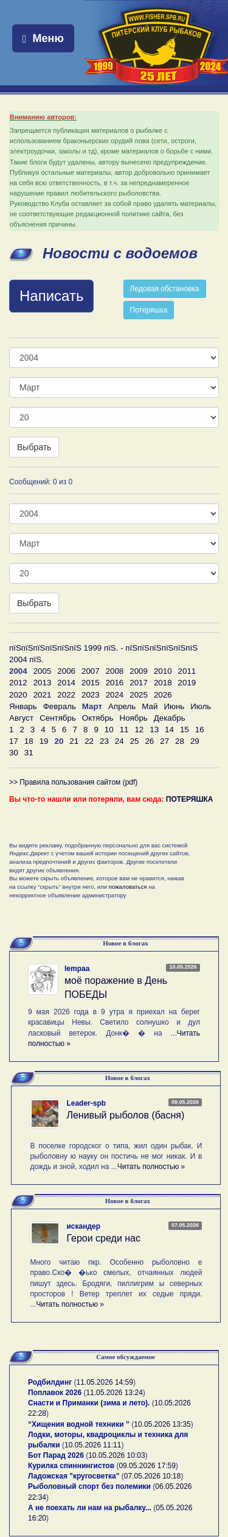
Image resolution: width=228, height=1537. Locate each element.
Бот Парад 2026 (56, 1455)
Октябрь (98, 718)
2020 (18, 694)
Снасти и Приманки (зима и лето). (89, 1403)
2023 (90, 694)
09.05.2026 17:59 (147, 1465)
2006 (66, 671)
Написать (51, 296)
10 (109, 729)
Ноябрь (134, 718)
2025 (139, 694)
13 (154, 729)
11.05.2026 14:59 (105, 1382)
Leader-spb (86, 1103)
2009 (139, 671)
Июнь (174, 706)
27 (164, 741)
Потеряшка (149, 310)
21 (73, 741)
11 (124, 729)
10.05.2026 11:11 (92, 1445)
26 (149, 741)
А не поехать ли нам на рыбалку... (89, 1507)
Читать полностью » (151, 1166)
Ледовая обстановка (164, 288)
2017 (139, 682)
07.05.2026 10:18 (152, 1476)
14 (169, 729)
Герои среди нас (103, 1238)
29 (194, 741)
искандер (83, 1226)
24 (119, 741)
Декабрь (169, 718)
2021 (42, 694)
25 (134, 741)
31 (28, 752)
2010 (163, 671)
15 (184, 729)
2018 (163, 682)
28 (179, 741)
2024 (115, 694)
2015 (90, 682)
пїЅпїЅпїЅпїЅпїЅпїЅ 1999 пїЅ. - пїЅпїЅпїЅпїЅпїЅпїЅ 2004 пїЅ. (103, 653)
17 (13, 741)
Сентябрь (58, 718)
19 (44, 741)
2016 (115, 682)
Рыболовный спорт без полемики (89, 1486)
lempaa (76, 968)
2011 (187, 671)
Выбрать (34, 447)
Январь (23, 706)
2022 (66, 694)
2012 (18, 682)
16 (199, 729)
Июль (200, 706)
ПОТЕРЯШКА (189, 799)
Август (21, 718)
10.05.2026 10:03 (116, 1455)
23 (104, 741)
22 (89, 741)
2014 (66, 682)
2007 (90, 671)
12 (138, 729)
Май (149, 706)
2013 (42, 682)
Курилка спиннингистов (71, 1465)
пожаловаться (128, 886)
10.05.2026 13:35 (162, 1424)
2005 (42, 671)
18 (28, 741)
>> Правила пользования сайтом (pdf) (73, 782)
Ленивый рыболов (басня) (125, 1115)
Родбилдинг (50, 1382)
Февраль (59, 706)
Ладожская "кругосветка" (75, 1476)
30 (13, 752)
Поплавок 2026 (54, 1392)
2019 (187, 682)
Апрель (122, 706)
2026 (163, 694)
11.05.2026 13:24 (114, 1392)
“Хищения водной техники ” (79, 1424)
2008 (115, 671)
